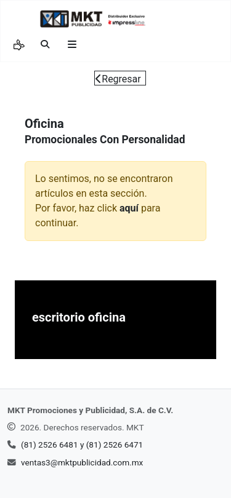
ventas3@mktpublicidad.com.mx (82, 462)
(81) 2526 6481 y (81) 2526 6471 (82, 444)
